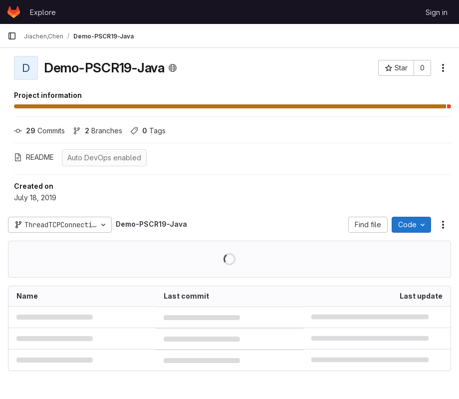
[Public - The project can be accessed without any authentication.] (173, 68)
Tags (148, 130)
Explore (43, 12)
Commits (39, 130)
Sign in (437, 12)
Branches (97, 130)
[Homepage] (13, 12)
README (34, 157)
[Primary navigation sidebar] (12, 36)
